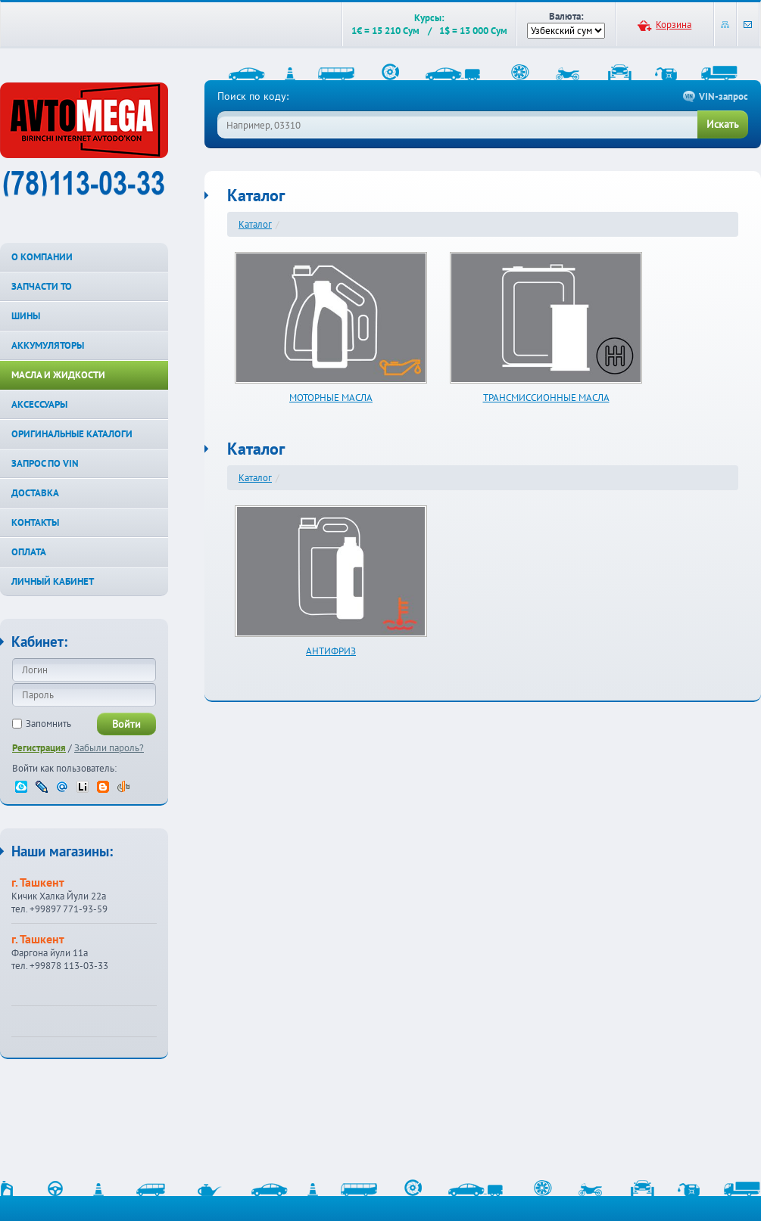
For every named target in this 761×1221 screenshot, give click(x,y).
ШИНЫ (25, 315)
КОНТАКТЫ (35, 522)
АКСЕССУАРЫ (39, 404)
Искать (722, 124)
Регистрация (39, 747)
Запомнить (48, 723)
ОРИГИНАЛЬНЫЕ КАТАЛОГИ (72, 433)
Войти (126, 724)
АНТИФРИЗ (331, 651)
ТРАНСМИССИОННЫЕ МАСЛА (546, 397)
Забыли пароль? (109, 747)
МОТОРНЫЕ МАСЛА (331, 397)
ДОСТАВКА (35, 492)
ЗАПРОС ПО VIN (45, 463)
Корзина (673, 24)
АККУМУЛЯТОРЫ (47, 345)
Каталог (255, 224)
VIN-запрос (723, 96)
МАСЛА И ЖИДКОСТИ (58, 374)
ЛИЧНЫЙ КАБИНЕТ (52, 581)
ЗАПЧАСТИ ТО (41, 286)
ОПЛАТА (28, 551)
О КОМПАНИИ (42, 256)
